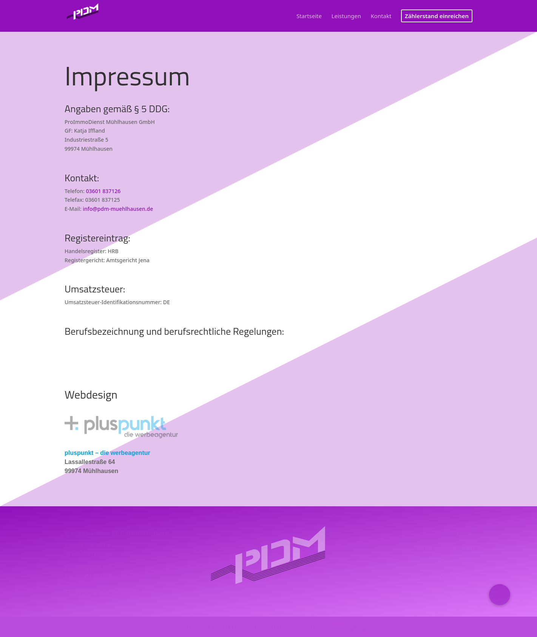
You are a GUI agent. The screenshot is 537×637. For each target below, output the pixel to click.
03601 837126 (103, 191)
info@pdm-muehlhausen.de (118, 208)
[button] (499, 594)
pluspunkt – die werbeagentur (107, 453)
